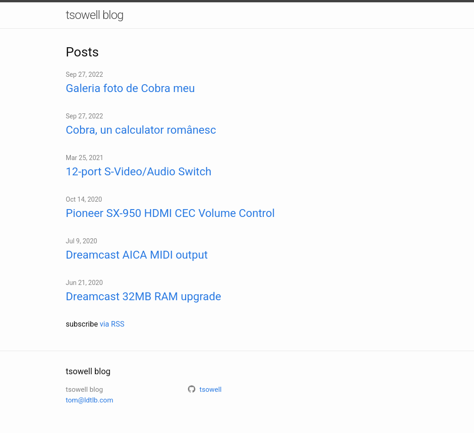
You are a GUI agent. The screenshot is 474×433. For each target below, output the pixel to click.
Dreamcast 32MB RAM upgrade (143, 296)
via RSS (112, 324)
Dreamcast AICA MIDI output (137, 254)
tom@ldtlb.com (89, 400)
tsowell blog (94, 15)
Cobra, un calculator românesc (141, 130)
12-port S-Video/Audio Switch (139, 171)
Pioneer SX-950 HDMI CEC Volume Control (170, 213)
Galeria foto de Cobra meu (130, 88)
